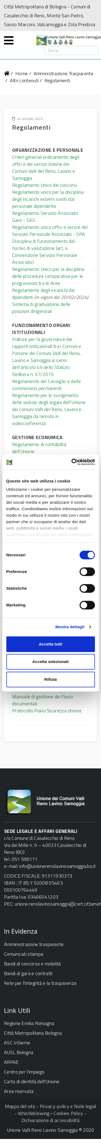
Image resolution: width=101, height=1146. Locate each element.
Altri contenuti (24, 80)
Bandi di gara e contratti (28, 973)
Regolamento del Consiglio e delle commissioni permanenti (46, 385)
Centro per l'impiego (24, 1071)
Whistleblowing (33, 1113)
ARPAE (11, 1062)
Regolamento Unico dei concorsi (44, 185)
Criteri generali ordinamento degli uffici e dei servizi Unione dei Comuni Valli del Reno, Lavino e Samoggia (45, 167)
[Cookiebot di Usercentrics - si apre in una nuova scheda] (72, 461)
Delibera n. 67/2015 (33, 374)
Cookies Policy (68, 1113)
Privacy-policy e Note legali (68, 1106)
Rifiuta (50, 679)
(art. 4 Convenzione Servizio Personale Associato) (44, 255)
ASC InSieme (17, 1042)
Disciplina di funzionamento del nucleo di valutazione (43, 244)
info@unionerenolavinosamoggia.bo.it (57, 866)
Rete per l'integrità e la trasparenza (40, 983)
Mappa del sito (20, 1106)
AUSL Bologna (18, 1052)
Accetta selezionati (50, 661)
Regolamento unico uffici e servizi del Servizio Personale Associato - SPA (50, 230)
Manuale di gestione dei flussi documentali (42, 700)
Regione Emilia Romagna (29, 1023)
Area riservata (18, 1091)
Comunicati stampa (23, 954)
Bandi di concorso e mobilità (32, 963)
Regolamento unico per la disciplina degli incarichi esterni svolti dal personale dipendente (48, 199)
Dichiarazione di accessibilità (50, 1120)
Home (21, 73)
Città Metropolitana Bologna (33, 1033)
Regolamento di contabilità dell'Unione (39, 448)
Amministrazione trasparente (34, 944)
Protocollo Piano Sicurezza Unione (47, 710)
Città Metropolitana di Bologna (35, 6)
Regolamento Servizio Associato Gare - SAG (45, 216)
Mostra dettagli (69, 626)
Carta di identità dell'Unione (32, 1081)
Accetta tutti (50, 644)
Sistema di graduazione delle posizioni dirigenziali (41, 308)
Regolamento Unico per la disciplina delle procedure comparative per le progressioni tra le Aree (48, 276)
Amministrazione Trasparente (63, 73)
